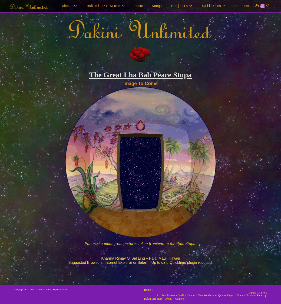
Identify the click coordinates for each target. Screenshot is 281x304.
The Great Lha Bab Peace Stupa (140, 75)
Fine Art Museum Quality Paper (216, 295)
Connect (180, 298)
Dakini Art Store (257, 292)
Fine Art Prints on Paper (249, 295)
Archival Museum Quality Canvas (176, 295)
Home (147, 289)
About (168, 298)
